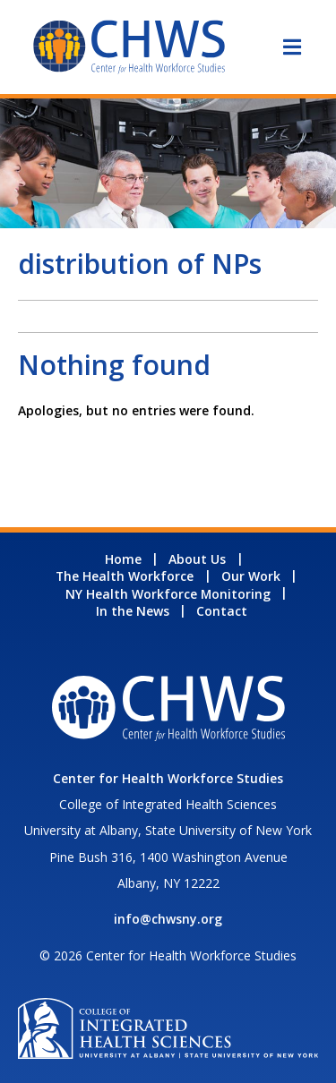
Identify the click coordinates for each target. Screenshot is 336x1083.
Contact (221, 610)
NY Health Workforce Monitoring (168, 593)
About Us (197, 558)
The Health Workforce (125, 575)
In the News (132, 610)
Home (123, 558)
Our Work (250, 575)
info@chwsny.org (168, 918)
